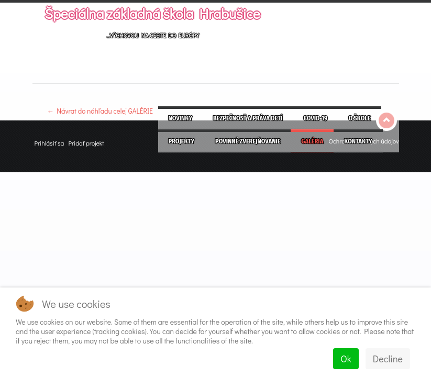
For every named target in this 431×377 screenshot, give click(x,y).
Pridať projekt (86, 143)
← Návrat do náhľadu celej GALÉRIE (100, 110)
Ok (345, 358)
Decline (388, 358)
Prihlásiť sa (49, 143)
